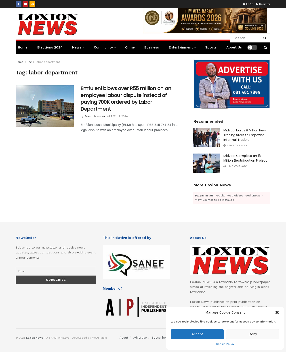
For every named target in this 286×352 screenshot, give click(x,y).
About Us (234, 47)
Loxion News (34, 337)
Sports (211, 47)
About (124, 337)
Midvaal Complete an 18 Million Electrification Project (245, 158)
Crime (130, 47)
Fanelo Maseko (94, 116)
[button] (277, 312)
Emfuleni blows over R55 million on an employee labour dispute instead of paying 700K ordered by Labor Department (125, 98)
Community (103, 47)
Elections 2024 (50, 47)
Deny (253, 334)
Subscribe (159, 337)
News (76, 47)
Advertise (140, 337)
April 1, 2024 (117, 116)
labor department (48, 61)
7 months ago (235, 145)
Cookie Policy (225, 344)
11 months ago (235, 166)
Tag (29, 61)
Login (248, 4)
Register (263, 4)
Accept (197, 334)
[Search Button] (265, 38)
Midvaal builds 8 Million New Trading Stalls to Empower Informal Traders (244, 135)
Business (151, 47)
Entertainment (181, 47)
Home (22, 47)
